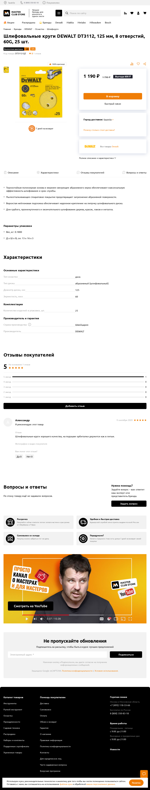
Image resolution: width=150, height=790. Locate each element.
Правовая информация (51, 740)
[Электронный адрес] (57, 654)
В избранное (138, 64)
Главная (7, 29)
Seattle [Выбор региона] (11, 2)
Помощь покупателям (52, 697)
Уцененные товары (13, 752)
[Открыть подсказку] (29, 324)
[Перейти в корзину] (144, 13)
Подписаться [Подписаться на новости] (126, 654)
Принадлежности (12, 721)
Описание (13, 172)
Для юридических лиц (50, 758)
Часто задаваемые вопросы (53, 764)
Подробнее (75, 588)
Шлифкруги (52, 29)
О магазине (45, 734)
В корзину (112, 96)
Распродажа (28, 22)
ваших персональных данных (100, 784)
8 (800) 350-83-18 (32, 2)
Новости (115, 749)
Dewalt (59, 22)
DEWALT (28, 29)
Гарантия (44, 728)
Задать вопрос (128, 503)
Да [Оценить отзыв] (19, 456)
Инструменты (10, 703)
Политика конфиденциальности (77, 670)
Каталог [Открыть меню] (59, 13)
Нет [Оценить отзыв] (30, 456)
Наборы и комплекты (14, 740)
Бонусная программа (50, 771)
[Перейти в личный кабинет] (138, 13)
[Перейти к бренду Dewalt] (90, 146)
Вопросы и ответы (136, 172)
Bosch (108, 22)
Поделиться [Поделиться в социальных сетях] (144, 64)
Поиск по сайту (78, 13)
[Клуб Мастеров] (15, 13)
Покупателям (55, 2)
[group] (39, 522)
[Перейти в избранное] (132, 13)
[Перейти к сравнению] (125, 13)
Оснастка (39, 29)
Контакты (44, 752)
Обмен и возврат (48, 721)
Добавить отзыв (75, 405)
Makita (70, 22)
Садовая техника (12, 728)
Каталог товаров (13, 697)
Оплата (43, 715)
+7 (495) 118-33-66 (120, 705)
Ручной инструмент (13, 709)
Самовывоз (45, 709)
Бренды (47, 22)
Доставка (44, 703)
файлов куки (66, 784)
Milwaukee (95, 22)
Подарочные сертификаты (16, 746)
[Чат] (144, 774)
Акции (10, 22)
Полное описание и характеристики (96, 158)
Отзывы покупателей (92, 172)
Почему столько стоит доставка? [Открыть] (99, 130)
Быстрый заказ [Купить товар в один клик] (113, 103)
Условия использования (106, 670)
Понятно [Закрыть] (136, 782)
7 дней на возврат (41, 128)
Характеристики (50, 172)
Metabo (82, 22)
